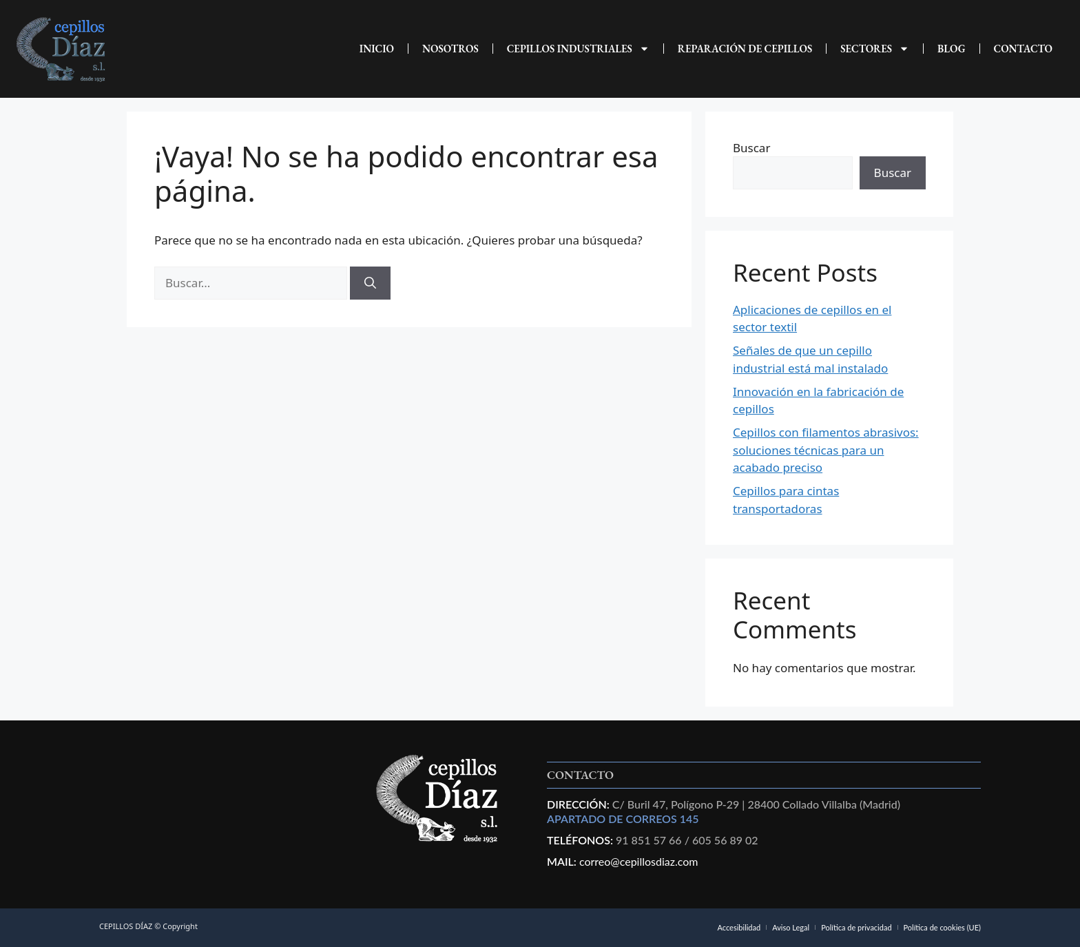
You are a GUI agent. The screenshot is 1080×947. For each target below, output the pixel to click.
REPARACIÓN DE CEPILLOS (745, 48)
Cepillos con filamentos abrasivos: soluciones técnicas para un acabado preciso (826, 449)
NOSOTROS (450, 48)
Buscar (751, 148)
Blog (951, 48)
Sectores (874, 49)
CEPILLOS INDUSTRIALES (578, 49)
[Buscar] (370, 283)
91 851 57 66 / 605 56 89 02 (687, 839)
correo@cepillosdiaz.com (638, 861)
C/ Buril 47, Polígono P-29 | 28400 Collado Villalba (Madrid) (755, 804)
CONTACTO (1023, 48)
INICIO (377, 48)
